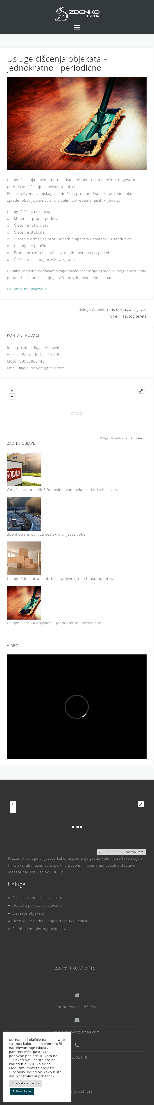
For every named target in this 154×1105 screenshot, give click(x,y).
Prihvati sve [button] (22, 1091)
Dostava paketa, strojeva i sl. (38, 905)
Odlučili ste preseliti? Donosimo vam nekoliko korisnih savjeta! (64, 489)
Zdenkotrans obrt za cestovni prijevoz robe (46, 534)
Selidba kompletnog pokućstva (40, 928)
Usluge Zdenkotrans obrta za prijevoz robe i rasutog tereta (60, 578)
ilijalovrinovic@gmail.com (77, 1032)
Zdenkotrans (75, 967)
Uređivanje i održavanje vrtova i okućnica (49, 920)
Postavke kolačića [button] (25, 1083)
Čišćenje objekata (28, 913)
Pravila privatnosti (77, 1091)
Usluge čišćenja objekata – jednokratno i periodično (54, 622)
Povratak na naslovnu (26, 288)
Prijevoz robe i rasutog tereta (39, 897)
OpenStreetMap (114, 438)
